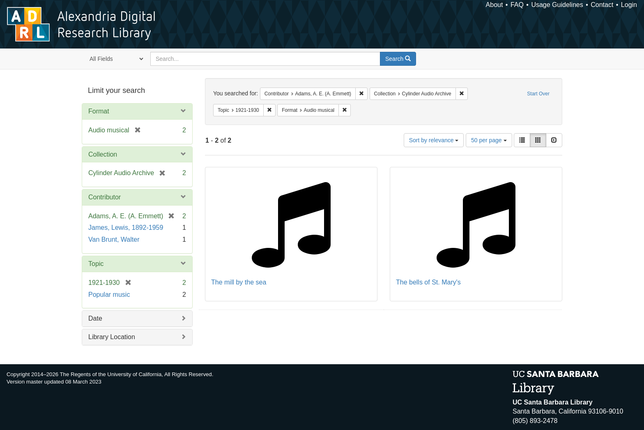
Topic (96, 263)
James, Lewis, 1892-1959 (125, 227)
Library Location (111, 336)
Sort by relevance (434, 140)
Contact (602, 4)
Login (629, 4)
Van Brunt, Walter (114, 239)
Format (98, 111)
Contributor (104, 197)
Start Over (538, 94)
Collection (102, 154)
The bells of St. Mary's (428, 282)
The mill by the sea (238, 282)
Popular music (109, 294)
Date (95, 318)
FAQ (517, 4)
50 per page (489, 140)
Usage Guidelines (557, 4)
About (494, 4)
